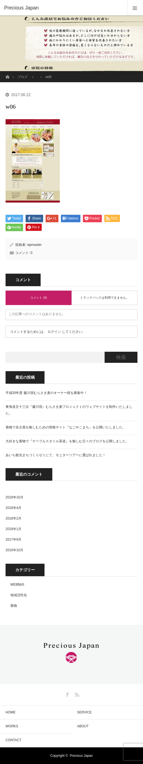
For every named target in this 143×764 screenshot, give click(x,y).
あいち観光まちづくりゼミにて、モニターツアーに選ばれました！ (56, 455)
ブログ (23, 77)
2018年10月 (14, 497)
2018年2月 (13, 518)
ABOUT (82, 726)
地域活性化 (18, 595)
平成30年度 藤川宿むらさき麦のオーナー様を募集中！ (46, 393)
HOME (11, 712)
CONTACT (13, 740)
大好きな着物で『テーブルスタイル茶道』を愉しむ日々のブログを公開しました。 (67, 441)
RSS (76, 694)
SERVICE (84, 712)
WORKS (12, 726)
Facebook (67, 694)
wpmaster (34, 245)
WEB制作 (17, 584)
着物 (13, 606)
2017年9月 (13, 539)
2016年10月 (14, 550)
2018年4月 (13, 508)
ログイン (54, 332)
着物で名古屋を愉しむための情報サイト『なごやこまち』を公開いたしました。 (66, 427)
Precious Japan (81, 756)
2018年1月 (13, 529)
